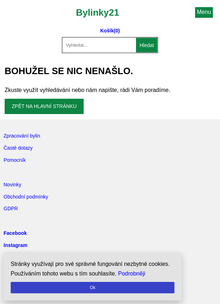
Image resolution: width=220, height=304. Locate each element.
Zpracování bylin (22, 136)
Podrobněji (132, 273)
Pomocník (15, 160)
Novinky (12, 184)
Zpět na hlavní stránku (44, 106)
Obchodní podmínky (26, 197)
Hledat (147, 45)
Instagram (15, 245)
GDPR (11, 208)
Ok (92, 287)
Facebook (15, 233)
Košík (107, 31)
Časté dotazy (18, 148)
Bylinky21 (97, 12)
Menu (204, 12)
